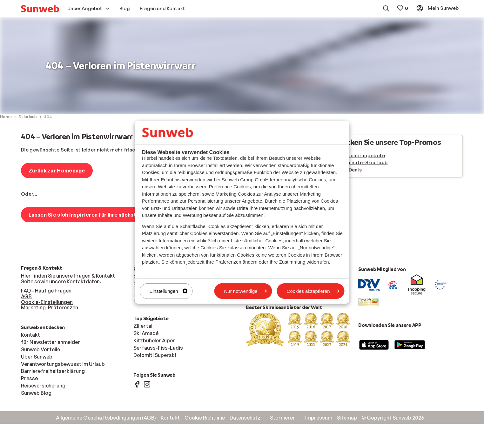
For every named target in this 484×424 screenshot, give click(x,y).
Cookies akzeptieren (313, 290)
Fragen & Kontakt (94, 276)
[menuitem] (40, 8)
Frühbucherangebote (359, 156)
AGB (26, 296)
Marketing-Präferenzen (49, 308)
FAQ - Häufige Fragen (46, 291)
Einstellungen (169, 290)
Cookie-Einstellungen (47, 302)
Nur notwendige (245, 290)
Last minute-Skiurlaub (360, 163)
